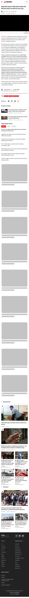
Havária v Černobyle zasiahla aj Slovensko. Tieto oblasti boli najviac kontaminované (13, 130)
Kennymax (17, 592)
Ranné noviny (18, 552)
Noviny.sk (17, 544)
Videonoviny (17, 550)
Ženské (2, 556)
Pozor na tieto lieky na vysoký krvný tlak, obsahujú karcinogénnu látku (12, 144)
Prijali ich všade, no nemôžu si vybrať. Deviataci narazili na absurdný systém (14, 159)
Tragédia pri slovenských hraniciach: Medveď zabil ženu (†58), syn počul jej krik (13, 135)
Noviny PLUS (17, 548)
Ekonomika (17, 566)
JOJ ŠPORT (3, 548)
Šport (2, 554)
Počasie (3, 566)
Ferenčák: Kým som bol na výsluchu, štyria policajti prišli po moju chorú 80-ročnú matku (14, 149)
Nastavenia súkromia (5, 585)
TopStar (3, 558)
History (2, 564)
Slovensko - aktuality (19, 558)
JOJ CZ (2, 550)
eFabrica (17, 594)
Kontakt (3, 577)
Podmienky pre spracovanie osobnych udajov (7, 580)
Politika (17, 564)
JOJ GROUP (3, 552)
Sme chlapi (3, 560)
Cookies (3, 582)
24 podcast (17, 556)
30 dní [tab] (13, 126)
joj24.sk (17, 546)
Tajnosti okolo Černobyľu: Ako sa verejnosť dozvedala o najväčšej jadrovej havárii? (13, 140)
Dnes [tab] (3, 126)
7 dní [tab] (8, 126)
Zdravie (2, 562)
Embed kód (26, 33)
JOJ (2, 544)
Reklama (3, 575)
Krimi (16, 562)
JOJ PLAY (3, 546)
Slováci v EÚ (17, 568)
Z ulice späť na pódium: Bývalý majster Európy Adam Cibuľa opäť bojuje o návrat (13, 154)
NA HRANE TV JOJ (18, 554)
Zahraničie (17, 560)
